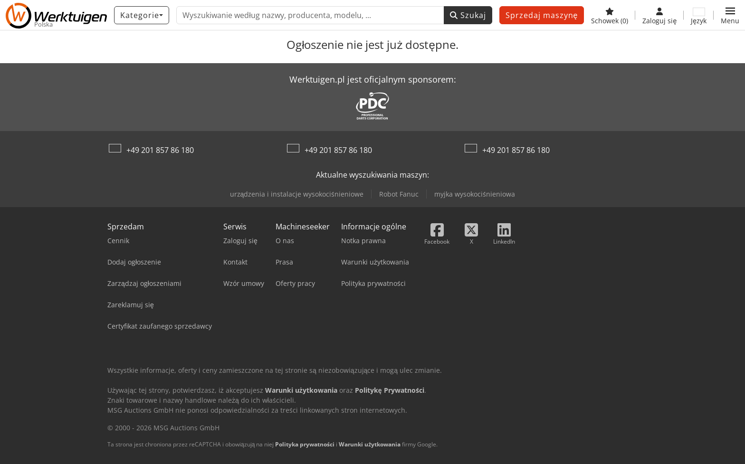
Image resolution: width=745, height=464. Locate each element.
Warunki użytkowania (370, 444)
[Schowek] (609, 15)
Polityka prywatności (304, 444)
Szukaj (468, 15)
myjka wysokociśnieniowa (474, 194)
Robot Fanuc (399, 194)
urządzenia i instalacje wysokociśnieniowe (297, 194)
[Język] (699, 15)
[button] (730, 15)
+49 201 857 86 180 (160, 150)
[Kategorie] (141, 15)
